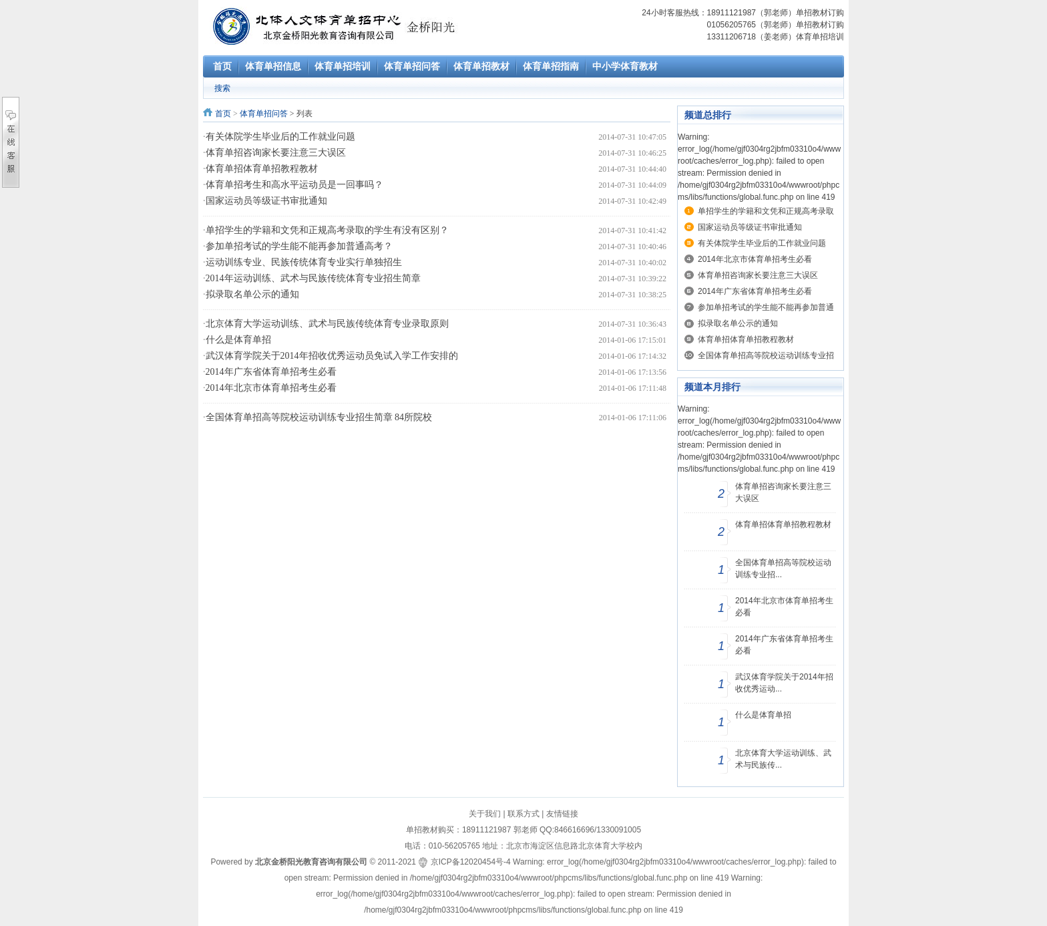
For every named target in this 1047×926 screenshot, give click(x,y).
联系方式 (523, 813)
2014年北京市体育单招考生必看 (271, 388)
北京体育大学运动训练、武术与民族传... (783, 759)
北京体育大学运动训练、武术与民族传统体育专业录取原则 (327, 324)
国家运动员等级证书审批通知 (266, 201)
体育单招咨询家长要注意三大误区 (276, 153)
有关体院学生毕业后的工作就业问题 (280, 137)
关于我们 (485, 813)
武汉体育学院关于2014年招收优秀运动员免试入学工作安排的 (332, 356)
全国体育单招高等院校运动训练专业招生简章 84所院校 (319, 417)
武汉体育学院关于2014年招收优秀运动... (784, 682)
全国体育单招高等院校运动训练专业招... (783, 568)
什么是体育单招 (238, 340)
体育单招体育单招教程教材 (262, 169)
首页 (223, 113)
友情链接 (562, 813)
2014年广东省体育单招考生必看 (271, 372)
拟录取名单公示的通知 (252, 294)
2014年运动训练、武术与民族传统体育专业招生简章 (313, 278)
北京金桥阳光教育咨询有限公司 (311, 862)
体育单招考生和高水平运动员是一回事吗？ (294, 185)
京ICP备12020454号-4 (471, 862)
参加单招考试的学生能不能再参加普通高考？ (299, 246)
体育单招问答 (264, 113)
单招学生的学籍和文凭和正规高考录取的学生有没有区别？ (327, 230)
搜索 (222, 88)
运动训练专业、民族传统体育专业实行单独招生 (304, 262)
